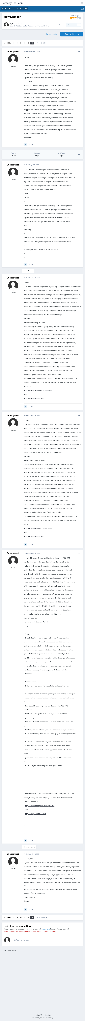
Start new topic (51, 34)
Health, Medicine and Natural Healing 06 (36, 26)
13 (32, 43)
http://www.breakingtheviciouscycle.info (38, 390)
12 (28, 43)
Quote (31, 144)
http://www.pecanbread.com (34, 398)
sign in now (46, 929)
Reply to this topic (72, 34)
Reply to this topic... (22, 940)
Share (60, 25)
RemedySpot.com (12, 3)
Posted (32, 51)
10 (20, 43)
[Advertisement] (42, 987)
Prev (9, 43)
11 (24, 43)
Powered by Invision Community (42, 1018)
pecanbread (30, 622)
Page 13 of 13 (42, 43)
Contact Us (38, 1015)
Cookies (47, 1015)
